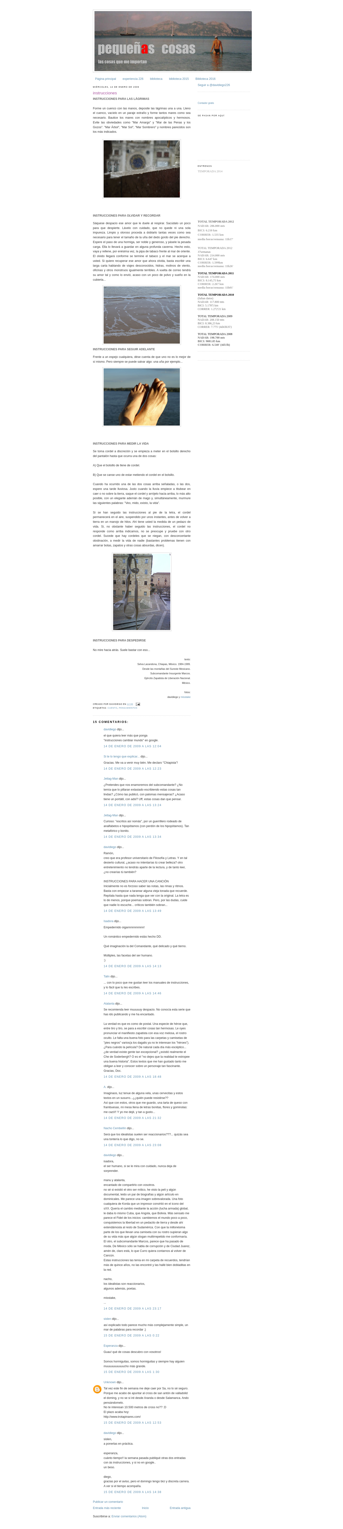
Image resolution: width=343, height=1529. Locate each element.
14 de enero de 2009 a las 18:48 (132, 1076)
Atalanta (109, 1003)
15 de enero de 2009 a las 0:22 (132, 1335)
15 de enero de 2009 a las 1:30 (132, 1372)
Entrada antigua (180, 1508)
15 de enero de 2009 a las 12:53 (132, 1422)
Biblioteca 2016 (205, 79)
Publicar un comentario (108, 1502)
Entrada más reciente (107, 1508)
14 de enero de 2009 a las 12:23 (132, 768)
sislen (107, 1319)
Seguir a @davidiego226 (214, 85)
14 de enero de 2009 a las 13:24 (132, 805)
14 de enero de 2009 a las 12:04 (132, 746)
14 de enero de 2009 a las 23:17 (132, 1308)
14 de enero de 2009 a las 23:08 (132, 1145)
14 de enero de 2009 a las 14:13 (132, 966)
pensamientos (128, 708)
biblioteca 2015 (179, 79)
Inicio (145, 1508)
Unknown (110, 1382)
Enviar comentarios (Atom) (128, 1516)
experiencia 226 (133, 79)
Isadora (108, 921)
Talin (107, 976)
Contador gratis (206, 103)
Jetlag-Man (111, 778)
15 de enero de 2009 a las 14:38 (132, 1492)
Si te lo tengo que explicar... (122, 756)
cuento (112, 708)
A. (105, 1087)
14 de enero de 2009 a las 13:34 (132, 836)
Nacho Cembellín (115, 1128)
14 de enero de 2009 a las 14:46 (132, 993)
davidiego (110, 729)
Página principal (105, 79)
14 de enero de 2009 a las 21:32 (132, 1118)
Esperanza (111, 1345)
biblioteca (156, 79)
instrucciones (105, 93)
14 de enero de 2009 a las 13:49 (132, 911)
